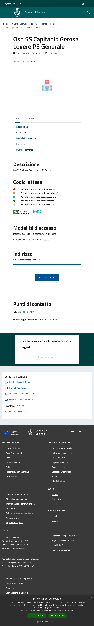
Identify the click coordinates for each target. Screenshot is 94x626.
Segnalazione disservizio (63, 540)
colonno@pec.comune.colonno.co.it (22, 558)
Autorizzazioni (12, 517)
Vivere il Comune (20, 23)
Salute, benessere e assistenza (19, 513)
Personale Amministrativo (17, 471)
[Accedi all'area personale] (82, 3)
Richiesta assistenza (61, 549)
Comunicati (57, 499)
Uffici (8, 457)
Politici (9, 467)
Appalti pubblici (59, 467)
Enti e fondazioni (13, 462)
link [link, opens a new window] (72, 610)
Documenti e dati (13, 476)
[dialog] (47, 610)
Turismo (55, 476)
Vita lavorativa (58, 457)
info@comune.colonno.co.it (20, 562)
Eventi (55, 520)
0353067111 (28, 311)
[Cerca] (88, 12)
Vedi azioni (33, 61)
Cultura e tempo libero (62, 453)
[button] (47, 621)
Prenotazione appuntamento (64, 535)
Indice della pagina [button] (25, 118)
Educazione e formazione (17, 494)
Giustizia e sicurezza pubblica (19, 499)
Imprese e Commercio (61, 462)
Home (5, 23)
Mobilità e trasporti (60, 481)
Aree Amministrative (15, 453)
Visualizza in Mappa (47, 277)
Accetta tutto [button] (36, 616)
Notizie (55, 494)
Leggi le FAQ (57, 545)
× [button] (91, 598)
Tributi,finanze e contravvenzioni (20, 503)
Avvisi (54, 503)
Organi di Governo (14, 448)
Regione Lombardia (12, 3)
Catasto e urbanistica (61, 471)
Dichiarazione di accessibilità (18, 592)
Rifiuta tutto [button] (57, 616)
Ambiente (10, 508)
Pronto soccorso (48, 23)
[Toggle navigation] (5, 12)
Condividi (19, 61)
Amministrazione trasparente (19, 578)
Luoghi (34, 23)
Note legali (11, 588)
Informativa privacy (14, 583)
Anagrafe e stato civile (62, 448)
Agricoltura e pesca (14, 522)
